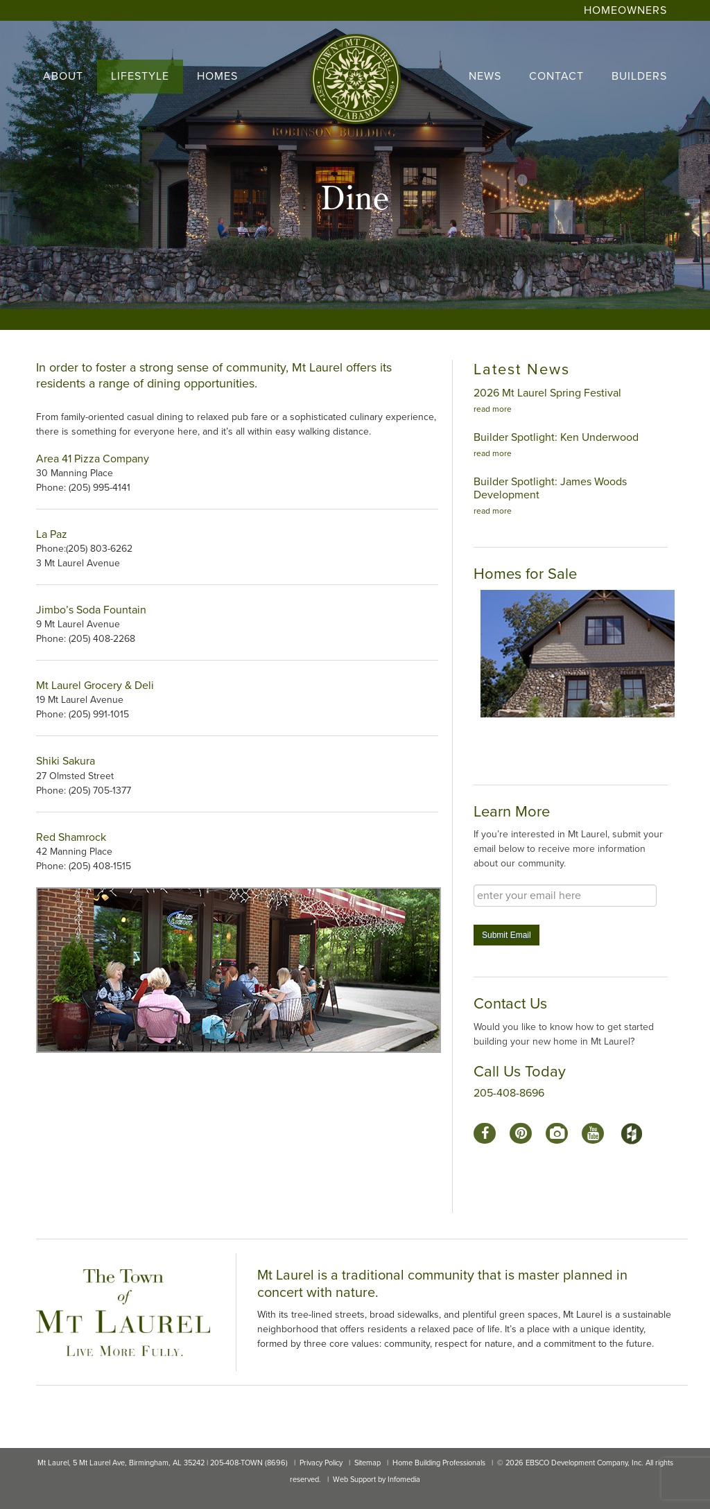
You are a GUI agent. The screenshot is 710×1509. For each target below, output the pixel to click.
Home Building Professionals (438, 1462)
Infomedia (404, 1479)
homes (217, 76)
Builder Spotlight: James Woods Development (550, 488)
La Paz (53, 534)
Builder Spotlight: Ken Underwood (556, 437)
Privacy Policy (321, 1462)
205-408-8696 (509, 1093)
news (485, 76)
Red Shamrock (71, 837)
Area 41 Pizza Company (92, 459)
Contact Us (510, 1004)
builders (639, 76)
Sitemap (367, 1462)
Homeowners (625, 10)
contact (556, 76)
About (63, 76)
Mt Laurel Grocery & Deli (95, 685)
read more (493, 409)
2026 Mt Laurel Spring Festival (547, 393)
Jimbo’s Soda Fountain (91, 610)
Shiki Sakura (65, 761)
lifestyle (140, 76)
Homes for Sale (525, 574)
